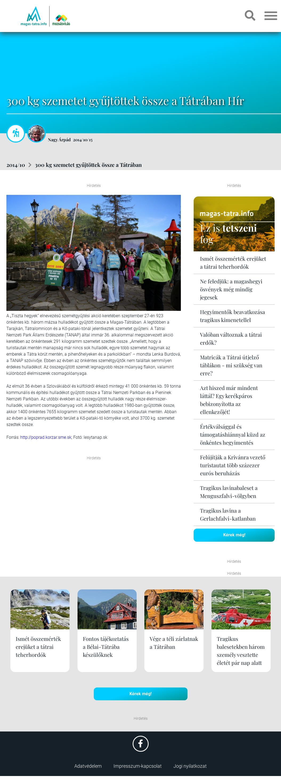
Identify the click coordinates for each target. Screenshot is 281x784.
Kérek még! (234, 534)
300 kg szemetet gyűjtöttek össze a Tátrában (88, 164)
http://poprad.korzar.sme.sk (45, 437)
